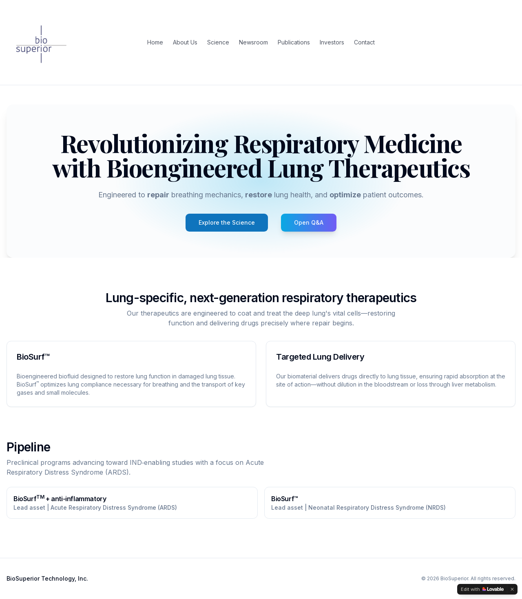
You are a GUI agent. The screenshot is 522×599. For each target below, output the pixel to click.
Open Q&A (308, 222)
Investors (332, 42)
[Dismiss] (512, 589)
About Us (185, 42)
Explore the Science (227, 222)
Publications (294, 42)
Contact (364, 42)
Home (155, 42)
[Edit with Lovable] (482, 589)
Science (218, 42)
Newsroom (253, 42)
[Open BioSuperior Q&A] (308, 223)
